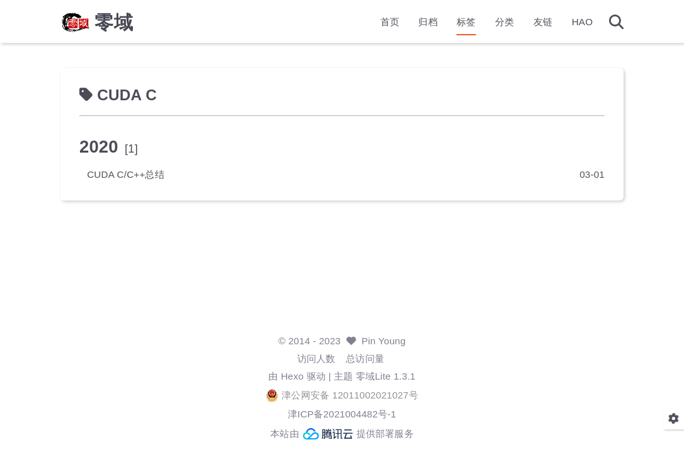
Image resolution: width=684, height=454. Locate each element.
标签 (457, 22)
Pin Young (384, 340)
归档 (419, 22)
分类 (496, 22)
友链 (534, 22)
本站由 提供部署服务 (342, 433)
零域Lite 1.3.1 (386, 376)
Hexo (292, 376)
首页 (381, 22)
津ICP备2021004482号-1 (342, 414)
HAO (574, 22)
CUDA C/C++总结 (134, 174)
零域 (122, 22)
